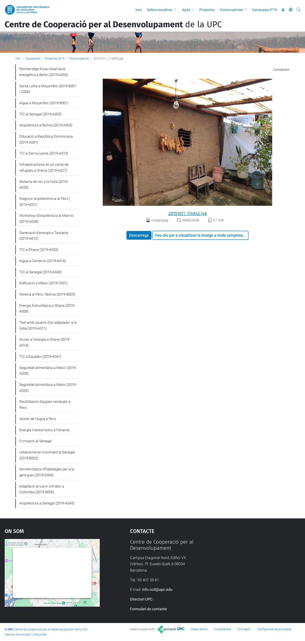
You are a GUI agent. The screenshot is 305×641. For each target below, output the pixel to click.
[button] (176, 10)
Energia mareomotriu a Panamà (44, 430)
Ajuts (186, 10)
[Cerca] (298, 10)
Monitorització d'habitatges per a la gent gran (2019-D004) (46, 472)
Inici (138, 10)
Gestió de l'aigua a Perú (37, 419)
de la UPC (113, 24)
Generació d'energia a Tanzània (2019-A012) (43, 236)
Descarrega (139, 235)
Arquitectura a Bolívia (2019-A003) (45, 125)
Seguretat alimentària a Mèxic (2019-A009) (47, 371)
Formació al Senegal (35, 441)
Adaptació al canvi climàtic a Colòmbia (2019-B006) (41, 489)
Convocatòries (231, 10)
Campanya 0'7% (264, 10)
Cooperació (32, 58)
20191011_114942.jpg (187, 213)
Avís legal (243, 629)
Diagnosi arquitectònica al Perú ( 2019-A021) (44, 201)
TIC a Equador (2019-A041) (40, 356)
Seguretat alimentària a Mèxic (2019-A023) (47, 388)
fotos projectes (79, 58)
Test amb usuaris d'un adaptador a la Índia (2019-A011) (48, 325)
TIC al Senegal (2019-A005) (40, 114)
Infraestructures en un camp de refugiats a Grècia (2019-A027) (43, 167)
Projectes (207, 10)
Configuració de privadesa (274, 629)
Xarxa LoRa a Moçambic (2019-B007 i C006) (47, 89)
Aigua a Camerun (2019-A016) (42, 261)
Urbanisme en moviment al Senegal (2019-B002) (47, 455)
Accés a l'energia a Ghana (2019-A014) (44, 342)
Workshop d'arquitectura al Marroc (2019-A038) (46, 218)
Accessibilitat (222, 629)
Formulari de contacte (148, 609)
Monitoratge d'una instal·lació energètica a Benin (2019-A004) (43, 72)
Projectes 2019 (55, 58)
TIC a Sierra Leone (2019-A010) (43, 153)
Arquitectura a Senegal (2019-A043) (47, 503)
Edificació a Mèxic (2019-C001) (43, 283)
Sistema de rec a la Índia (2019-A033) (43, 185)
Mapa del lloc (199, 629)
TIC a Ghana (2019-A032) (38, 249)
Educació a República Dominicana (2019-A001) (46, 139)
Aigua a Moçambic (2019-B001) (43, 103)
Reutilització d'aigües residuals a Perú (44, 404)
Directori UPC (141, 599)
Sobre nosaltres (159, 10)
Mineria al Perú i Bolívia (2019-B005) (47, 294)
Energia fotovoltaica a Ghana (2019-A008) (47, 308)
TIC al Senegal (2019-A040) (40, 272)
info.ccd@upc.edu (157, 589)
